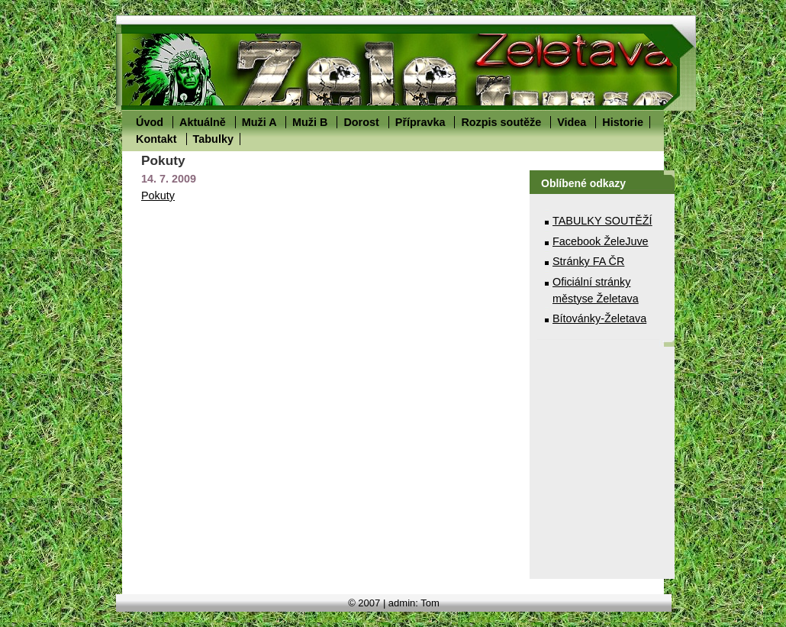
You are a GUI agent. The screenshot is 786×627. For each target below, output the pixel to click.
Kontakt (156, 139)
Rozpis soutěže (501, 122)
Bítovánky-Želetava (599, 318)
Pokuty (158, 195)
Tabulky (213, 139)
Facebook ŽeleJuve (600, 241)
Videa (571, 122)
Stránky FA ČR (588, 261)
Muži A (259, 122)
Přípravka (420, 122)
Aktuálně (202, 122)
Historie (622, 122)
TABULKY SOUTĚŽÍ (602, 221)
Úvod (149, 122)
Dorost (361, 122)
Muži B (309, 122)
